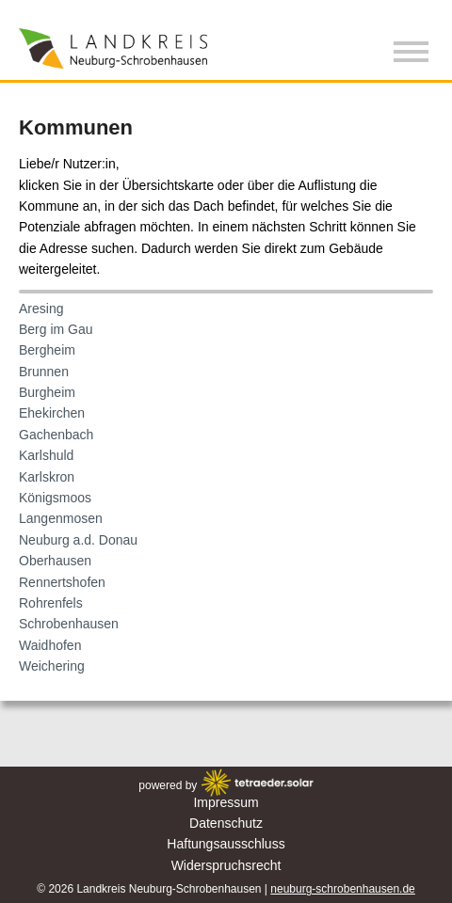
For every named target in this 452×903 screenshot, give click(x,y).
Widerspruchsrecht (226, 865)
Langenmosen (61, 518)
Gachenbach (56, 434)
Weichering (52, 665)
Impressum (225, 802)
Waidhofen (50, 645)
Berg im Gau (56, 329)
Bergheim (47, 349)
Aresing (41, 308)
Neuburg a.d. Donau (78, 539)
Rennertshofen (62, 582)
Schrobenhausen (69, 623)
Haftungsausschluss (225, 843)
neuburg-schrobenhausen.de (342, 888)
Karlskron (46, 476)
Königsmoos (55, 497)
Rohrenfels (51, 602)
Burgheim (47, 392)
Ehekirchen (52, 412)
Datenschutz (226, 823)
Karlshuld (46, 455)
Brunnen (44, 371)
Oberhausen (55, 560)
